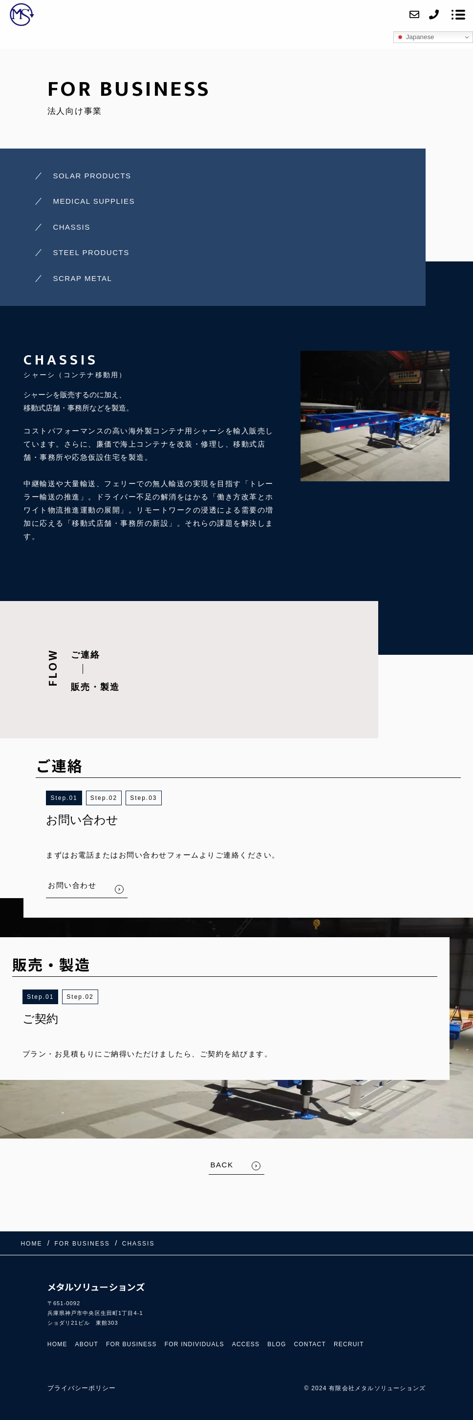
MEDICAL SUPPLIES (94, 201)
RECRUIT (349, 1344)
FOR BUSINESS (131, 1344)
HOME (57, 1344)
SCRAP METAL (82, 278)
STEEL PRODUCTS (91, 252)
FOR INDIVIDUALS (194, 1344)
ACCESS (246, 1344)
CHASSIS (71, 227)
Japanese (415, 37)
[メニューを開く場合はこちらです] (458, 14)
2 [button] (115, 798)
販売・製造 (95, 687)
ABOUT (86, 1344)
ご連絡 (85, 655)
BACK (222, 1165)
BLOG (276, 1344)
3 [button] (155, 798)
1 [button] (75, 798)
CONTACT (310, 1344)
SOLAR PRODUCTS (92, 176)
